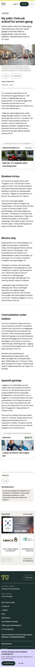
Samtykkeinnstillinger (9, 621)
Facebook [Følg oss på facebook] (5, 606)
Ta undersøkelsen (8, 663)
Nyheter (5, 13)
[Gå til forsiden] (3, 4)
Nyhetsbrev (5, 618)
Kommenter (16, 76)
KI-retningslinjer (7, 629)
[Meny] (31, 4)
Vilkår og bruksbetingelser (11, 625)
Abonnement (17, 644)
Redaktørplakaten (18, 637)
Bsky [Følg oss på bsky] (3, 614)
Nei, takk (20, 663)
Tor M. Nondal (6, 596)
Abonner (24, 4)
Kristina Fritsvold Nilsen (10, 589)
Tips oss (28, 577)
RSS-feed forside (8, 602)
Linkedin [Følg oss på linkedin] (4, 610)
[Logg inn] (15, 4)
